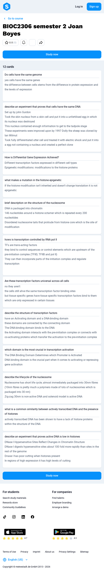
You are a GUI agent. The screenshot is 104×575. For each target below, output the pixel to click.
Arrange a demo (60, 507)
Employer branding (61, 502)
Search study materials (14, 498)
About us (49, 551)
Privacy (24, 551)
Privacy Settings (67, 551)
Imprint (36, 551)
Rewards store (10, 502)
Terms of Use (9, 551)
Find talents (58, 498)
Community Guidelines (14, 507)
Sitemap (84, 551)
